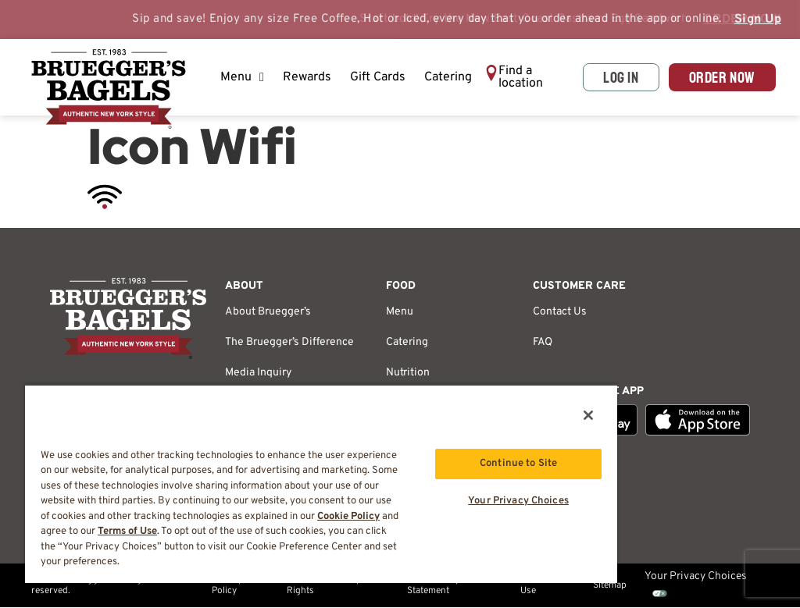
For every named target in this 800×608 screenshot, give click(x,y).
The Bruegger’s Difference (289, 342)
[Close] (588, 415)
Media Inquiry (258, 372)
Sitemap (610, 585)
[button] (528, 77)
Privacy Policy (227, 585)
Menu (242, 77)
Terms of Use (538, 585)
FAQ (542, 342)
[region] (321, 483)
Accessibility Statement (433, 585)
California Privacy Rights (323, 585)
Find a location (520, 77)
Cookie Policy (348, 516)
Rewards (307, 77)
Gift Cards (377, 77)
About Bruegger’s (268, 311)
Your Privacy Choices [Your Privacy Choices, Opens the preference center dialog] (518, 501)
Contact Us (560, 311)
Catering (448, 77)
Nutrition (408, 372)
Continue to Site (518, 463)
